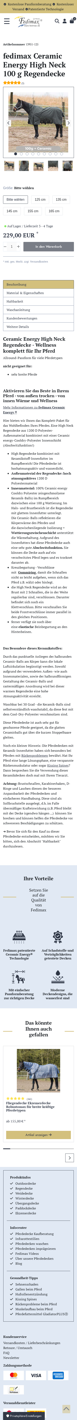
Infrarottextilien (27, 1238)
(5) (22, 83)
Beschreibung (16, 284)
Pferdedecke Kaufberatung (34, 1233)
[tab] (38, 284)
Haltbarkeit (15, 301)
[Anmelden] (64, 21)
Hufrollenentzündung (31, 1294)
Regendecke (24, 1188)
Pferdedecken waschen (31, 1243)
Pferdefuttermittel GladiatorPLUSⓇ (41, 1314)
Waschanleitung (18, 310)
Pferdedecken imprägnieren (35, 1248)
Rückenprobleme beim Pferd (36, 1304)
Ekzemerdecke (25, 1213)
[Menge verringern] (5, 246)
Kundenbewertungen (22, 318)
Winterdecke (24, 1198)
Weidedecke (24, 1193)
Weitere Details (18, 326)
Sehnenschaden (26, 1284)
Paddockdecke (25, 1208)
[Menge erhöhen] (18, 246)
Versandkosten (38, 261)
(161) (29, 1099)
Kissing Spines (58, 765)
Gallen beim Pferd (28, 1289)
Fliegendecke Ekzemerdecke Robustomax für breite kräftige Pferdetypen (30, 1106)
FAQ (6, 1352)
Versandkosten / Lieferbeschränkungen (31, 1343)
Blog (18, 1263)
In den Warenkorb (49, 246)
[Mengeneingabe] (12, 246)
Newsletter (11, 1357)
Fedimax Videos (27, 1253)
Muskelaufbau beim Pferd (34, 1309)
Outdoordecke (25, 1183)
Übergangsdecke (27, 1203)
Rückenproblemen (34, 755)
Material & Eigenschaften (25, 293)
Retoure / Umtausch (17, 1348)
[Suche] (57, 21)
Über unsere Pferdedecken (34, 1258)
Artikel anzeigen (38, 1134)
